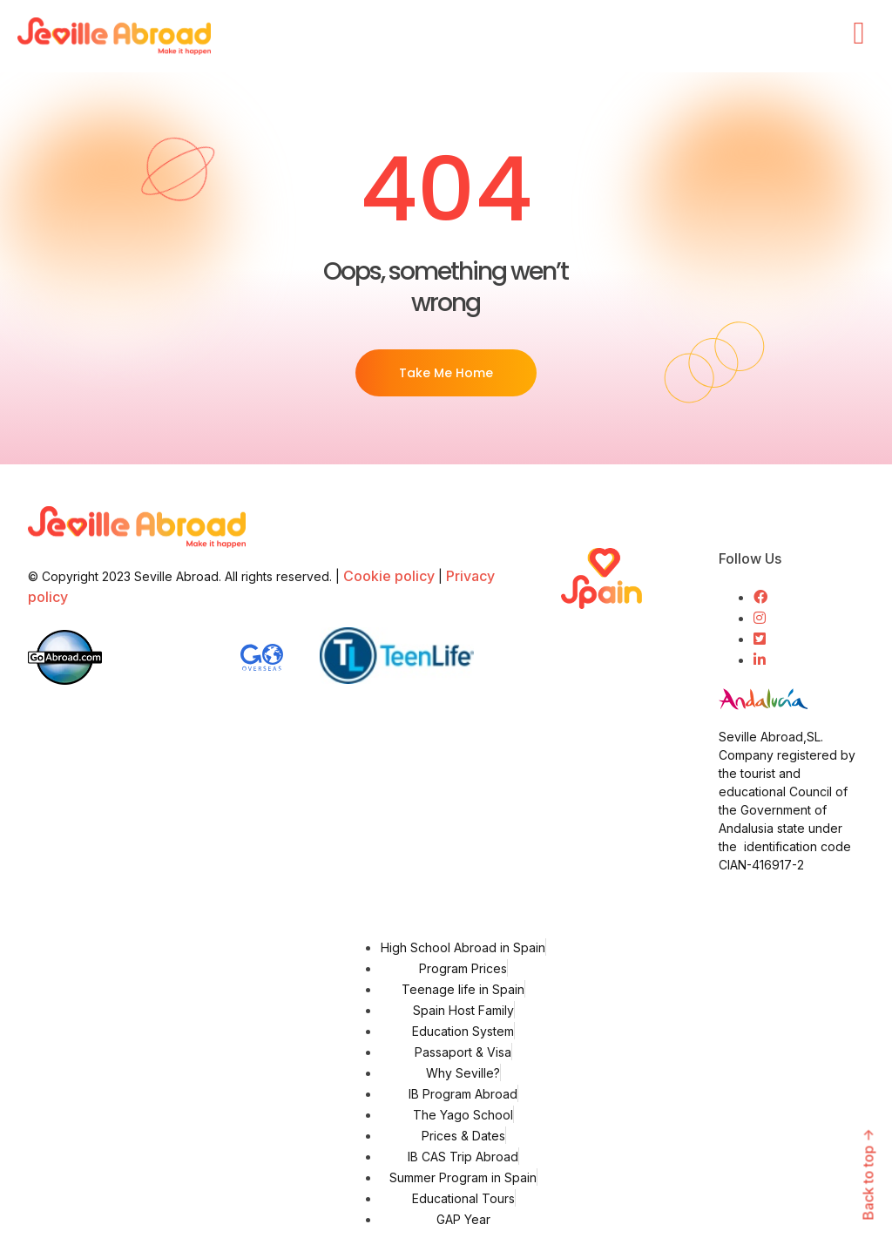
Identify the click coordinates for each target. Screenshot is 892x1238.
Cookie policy (389, 576)
